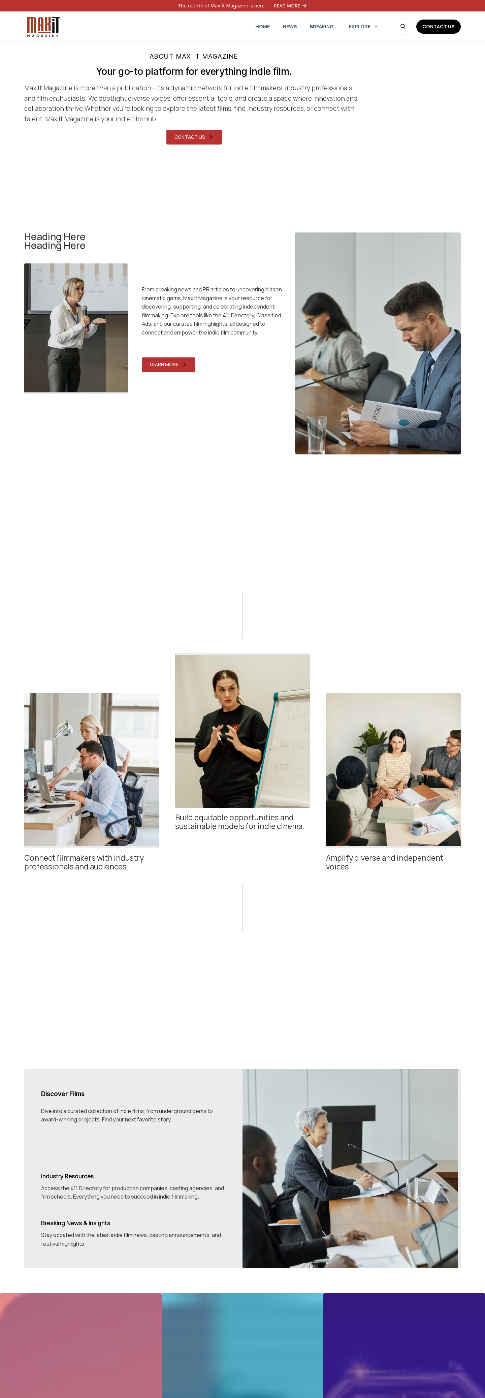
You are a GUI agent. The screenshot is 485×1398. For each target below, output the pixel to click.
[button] (364, 26)
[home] (43, 26)
